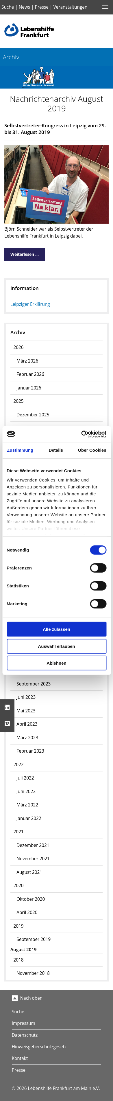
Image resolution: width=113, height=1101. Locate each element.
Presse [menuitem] (18, 1070)
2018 (18, 960)
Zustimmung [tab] (20, 450)
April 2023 (26, 724)
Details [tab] (56, 450)
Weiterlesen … (21, 252)
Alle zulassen (56, 629)
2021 (18, 832)
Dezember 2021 (32, 845)
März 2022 (27, 805)
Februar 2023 (30, 751)
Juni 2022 (26, 791)
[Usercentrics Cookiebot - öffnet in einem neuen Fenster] (81, 434)
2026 (18, 347)
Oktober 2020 (30, 899)
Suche (7, 7)
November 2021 (33, 859)
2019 (18, 926)
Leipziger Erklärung (30, 304)
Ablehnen (56, 663)
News (24, 7)
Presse (42, 7)
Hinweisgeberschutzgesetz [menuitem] (39, 1047)
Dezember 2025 (32, 415)
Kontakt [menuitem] (20, 1058)
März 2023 (27, 738)
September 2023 (33, 684)
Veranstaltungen (70, 7)
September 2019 (33, 939)
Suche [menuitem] (18, 1012)
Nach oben (27, 998)
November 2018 (33, 973)
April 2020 (26, 912)
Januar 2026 (28, 388)
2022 (18, 765)
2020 (18, 886)
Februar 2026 (30, 374)
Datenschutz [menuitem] (25, 1035)
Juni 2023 (26, 697)
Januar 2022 (28, 818)
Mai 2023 (25, 711)
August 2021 (29, 872)
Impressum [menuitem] (23, 1023)
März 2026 (27, 361)
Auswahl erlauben (56, 646)
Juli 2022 (25, 778)
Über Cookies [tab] (92, 450)
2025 (18, 401)
